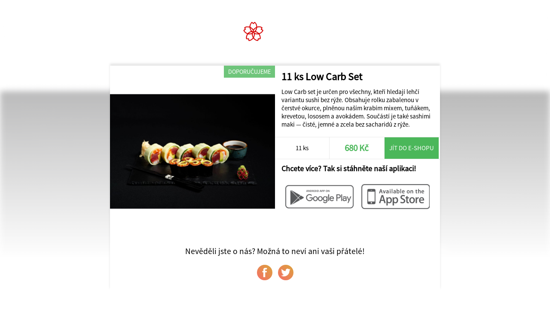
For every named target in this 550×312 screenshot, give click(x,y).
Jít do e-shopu (411, 148)
